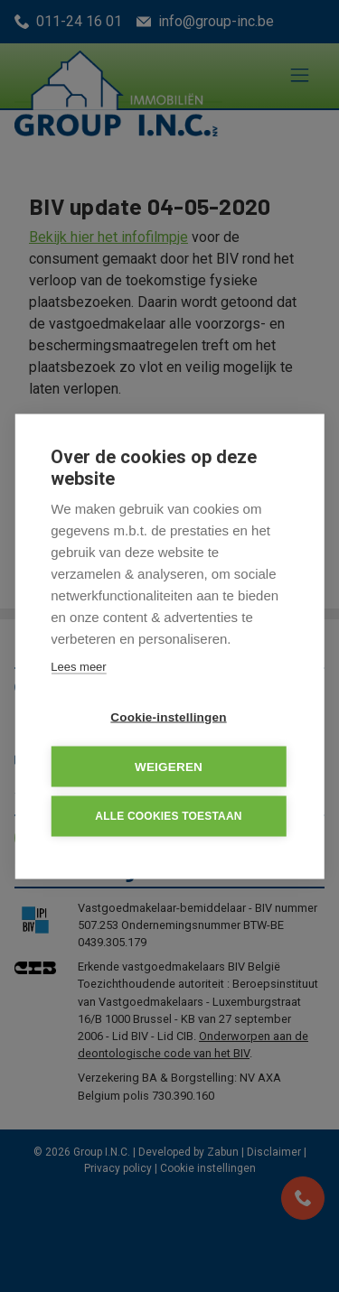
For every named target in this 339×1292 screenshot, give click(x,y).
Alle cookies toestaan (168, 815)
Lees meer (78, 666)
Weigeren (168, 766)
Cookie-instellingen (168, 716)
